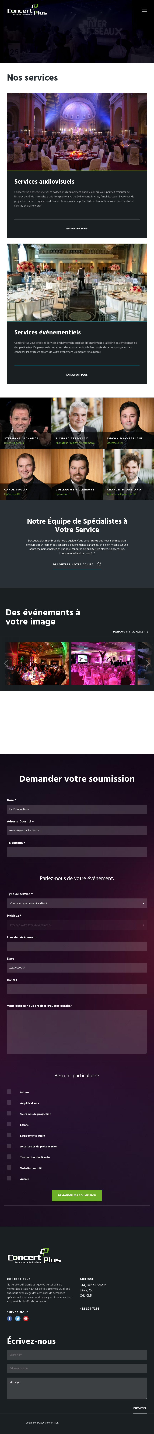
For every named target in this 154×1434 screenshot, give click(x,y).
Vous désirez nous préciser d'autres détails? (39, 1006)
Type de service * (20, 894)
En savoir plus (77, 228)
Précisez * (14, 916)
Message (77, 1388)
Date (10, 959)
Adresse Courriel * (20, 822)
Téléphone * (16, 843)
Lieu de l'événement (22, 937)
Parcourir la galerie (130, 632)
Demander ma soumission (77, 1195)
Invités (12, 980)
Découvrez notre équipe (77, 564)
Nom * (11, 800)
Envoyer (140, 1408)
